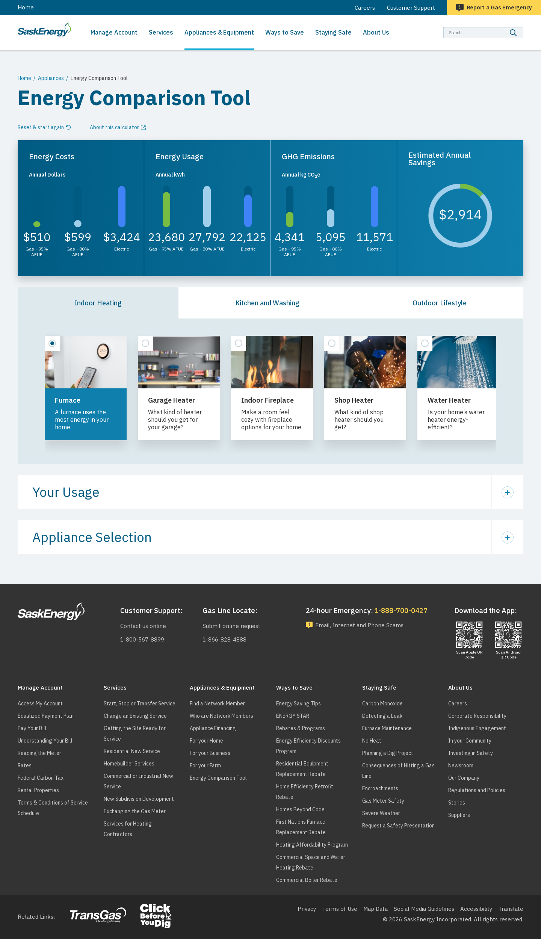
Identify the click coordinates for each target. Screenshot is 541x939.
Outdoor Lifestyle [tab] (440, 303)
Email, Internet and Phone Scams (359, 625)
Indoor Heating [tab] (98, 303)
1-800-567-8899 (142, 639)
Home (26, 7)
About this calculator (114, 127)
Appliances (51, 78)
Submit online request (231, 626)
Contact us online (143, 626)
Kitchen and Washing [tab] (267, 303)
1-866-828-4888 (224, 639)
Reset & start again (41, 127)
